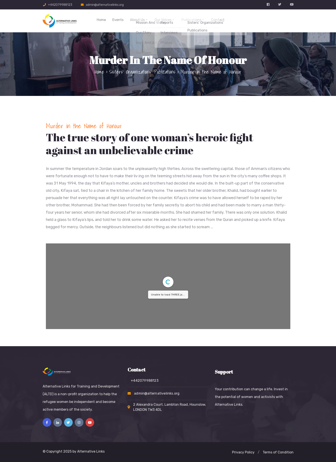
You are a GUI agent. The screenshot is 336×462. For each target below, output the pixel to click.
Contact (218, 20)
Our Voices (165, 20)
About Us (139, 20)
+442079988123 (60, 5)
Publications (193, 20)
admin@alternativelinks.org (105, 5)
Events (118, 20)
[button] (243, 452)
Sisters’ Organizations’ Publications (142, 72)
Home (101, 20)
